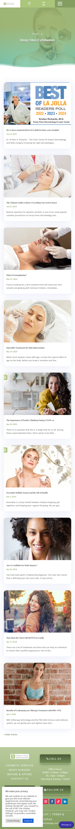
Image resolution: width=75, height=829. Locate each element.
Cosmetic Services (20, 765)
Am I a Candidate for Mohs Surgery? (21, 565)
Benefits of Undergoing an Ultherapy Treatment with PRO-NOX (33, 710)
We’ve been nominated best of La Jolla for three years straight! (32, 130)
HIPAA (48, 819)
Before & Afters (19, 774)
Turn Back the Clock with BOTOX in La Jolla (25, 637)
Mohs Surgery (20, 770)
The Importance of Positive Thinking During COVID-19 (30, 420)
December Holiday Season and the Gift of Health (27, 492)
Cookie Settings (13, 820)
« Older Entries (10, 734)
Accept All (28, 820)
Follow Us (55, 789)
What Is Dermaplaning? (16, 275)
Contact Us (20, 778)
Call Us (55, 758)
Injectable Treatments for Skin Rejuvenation (25, 347)
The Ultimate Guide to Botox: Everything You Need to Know (31, 202)
